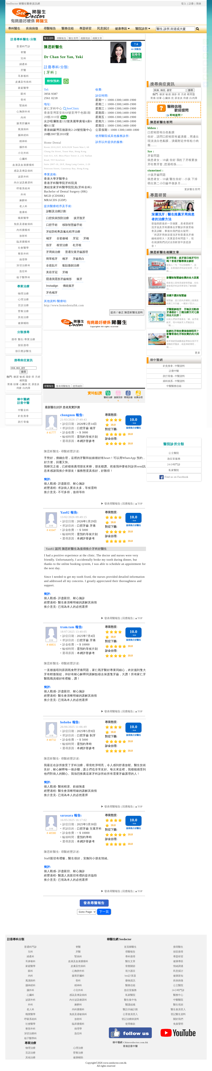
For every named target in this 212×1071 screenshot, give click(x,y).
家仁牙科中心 (55, 108)
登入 (184, 3)
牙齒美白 (78, 258)
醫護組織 (130, 1004)
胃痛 (10, 384)
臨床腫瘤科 (23, 241)
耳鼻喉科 (23, 76)
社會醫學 (23, 247)
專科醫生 (14, 28)
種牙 (65, 258)
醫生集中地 (130, 999)
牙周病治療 (53, 251)
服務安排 (118, 397)
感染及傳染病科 (23, 170)
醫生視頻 (178, 1004)
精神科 (23, 141)
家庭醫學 (23, 88)
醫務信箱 (68, 28)
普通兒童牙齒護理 (76, 251)
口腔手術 (51, 224)
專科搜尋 (130, 956)
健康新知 (178, 975)
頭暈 (16, 384)
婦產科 (23, 64)
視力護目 (130, 971)
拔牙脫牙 (79, 218)
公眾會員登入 (130, 1014)
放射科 (23, 236)
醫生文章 (130, 961)
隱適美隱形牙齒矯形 (59, 278)
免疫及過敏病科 (23, 224)
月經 (37, 376)
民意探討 (103, 28)
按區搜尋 (23, 345)
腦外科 (23, 147)
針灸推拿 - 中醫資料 (174, 366)
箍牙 (79, 278)
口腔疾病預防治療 (57, 218)
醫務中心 (178, 995)
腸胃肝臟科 (23, 123)
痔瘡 (19, 388)
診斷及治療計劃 (56, 211)
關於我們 (178, 1019)
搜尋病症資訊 (162, 84)
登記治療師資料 (130, 1019)
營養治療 (23, 311)
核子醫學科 (23, 277)
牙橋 (86, 238)
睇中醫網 (156, 359)
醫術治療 (108, 397)
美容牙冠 (51, 272)
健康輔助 (23, 323)
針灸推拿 (23, 416)
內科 (23, 117)
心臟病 (24, 384)
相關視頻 (85, 38)
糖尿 (16, 376)
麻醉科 (23, 200)
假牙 (49, 245)
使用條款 (130, 1024)
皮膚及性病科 (23, 82)
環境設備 (128, 397)
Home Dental (52, 142)
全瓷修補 (62, 238)
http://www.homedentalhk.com (64, 305)
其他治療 (23, 317)
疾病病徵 (32, 28)
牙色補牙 (51, 292)
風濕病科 (23, 129)
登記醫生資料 (178, 1014)
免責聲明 (178, 1024)
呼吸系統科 (23, 188)
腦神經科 (23, 135)
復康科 (23, 212)
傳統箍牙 (68, 285)
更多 (197, 352)
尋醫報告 (50, 28)
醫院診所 (142, 28)
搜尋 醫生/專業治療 (23, 339)
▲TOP (138, 503)
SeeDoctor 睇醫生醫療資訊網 (23, 3)
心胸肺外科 (23, 111)
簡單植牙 (51, 258)
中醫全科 (23, 410)
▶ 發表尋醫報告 (110, 503)
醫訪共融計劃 (130, 1009)
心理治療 (23, 299)
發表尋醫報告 (63, 386)
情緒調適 (178, 966)
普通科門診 (23, 46)
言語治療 (23, 305)
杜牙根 (77, 245)
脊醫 (23, 52)
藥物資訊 (130, 980)
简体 (198, 3)
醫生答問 (73, 38)
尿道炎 (36, 384)
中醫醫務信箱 (173, 386)
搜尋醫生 (178, 947)
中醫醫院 (178, 999)
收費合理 (138, 397)
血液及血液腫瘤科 (23, 165)
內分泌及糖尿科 (23, 182)
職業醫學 (23, 218)
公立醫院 (174, 453)
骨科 (23, 99)
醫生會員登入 (178, 1009)
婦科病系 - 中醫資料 (174, 381)
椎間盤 (24, 380)
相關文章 (97, 38)
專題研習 (85, 28)
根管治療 (62, 245)
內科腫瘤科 (23, 230)
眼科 (23, 93)
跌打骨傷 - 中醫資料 (174, 376)
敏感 (22, 376)
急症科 (23, 271)
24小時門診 (173, 464)
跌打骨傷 (23, 422)
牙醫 (23, 70)
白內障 (27, 388)
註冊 (191, 3)
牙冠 (75, 238)
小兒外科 (23, 153)
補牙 (49, 238)
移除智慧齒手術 (72, 224)
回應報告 (127, 503)
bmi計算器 (130, 975)
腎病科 (23, 105)
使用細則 (77, 386)
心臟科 (23, 159)
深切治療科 (23, 265)
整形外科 (23, 253)
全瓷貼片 (51, 265)
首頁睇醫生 (130, 947)
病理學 (23, 259)
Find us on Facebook (173, 477)
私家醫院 (174, 470)
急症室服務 (173, 458)
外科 (23, 194)
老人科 (23, 206)
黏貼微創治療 (70, 265)
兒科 (23, 58)
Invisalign (52, 285)
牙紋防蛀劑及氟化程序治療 (63, 231)
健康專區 (122, 28)
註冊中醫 (174, 371)
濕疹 (28, 376)
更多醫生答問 (192, 189)
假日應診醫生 (23, 351)
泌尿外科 (23, 176)
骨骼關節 (130, 966)
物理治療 (23, 293)
